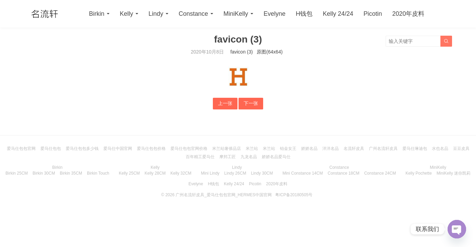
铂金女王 (288, 148)
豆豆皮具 (461, 148)
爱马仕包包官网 (21, 148)
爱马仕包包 (50, 148)
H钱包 (304, 13)
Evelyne (274, 13)
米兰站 (252, 148)
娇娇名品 (309, 148)
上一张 (225, 103)
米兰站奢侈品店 (226, 148)
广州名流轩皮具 (383, 148)
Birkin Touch (98, 173)
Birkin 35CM (71, 173)
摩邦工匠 (227, 156)
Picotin (372, 13)
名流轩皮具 (354, 148)
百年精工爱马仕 (200, 156)
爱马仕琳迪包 (414, 148)
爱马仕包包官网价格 (188, 148)
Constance (193, 13)
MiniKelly (235, 13)
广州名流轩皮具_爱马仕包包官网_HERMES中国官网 (224, 194)
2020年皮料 (408, 13)
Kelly (126, 13)
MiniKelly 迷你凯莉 (454, 173)
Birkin (96, 13)
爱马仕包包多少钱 (82, 148)
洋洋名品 (330, 148)
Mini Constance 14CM (302, 173)
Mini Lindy (210, 173)
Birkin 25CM (16, 173)
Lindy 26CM (235, 173)
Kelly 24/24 (338, 13)
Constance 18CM (343, 173)
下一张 (251, 103)
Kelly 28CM (155, 173)
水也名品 (440, 148)
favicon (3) (241, 52)
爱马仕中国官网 (117, 148)
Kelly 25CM (129, 173)
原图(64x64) (269, 52)
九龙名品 (249, 156)
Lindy (156, 13)
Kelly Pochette (419, 173)
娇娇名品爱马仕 (276, 156)
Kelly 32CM (180, 173)
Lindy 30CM (262, 173)
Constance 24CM (380, 173)
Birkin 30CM (44, 173)
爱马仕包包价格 (151, 148)
